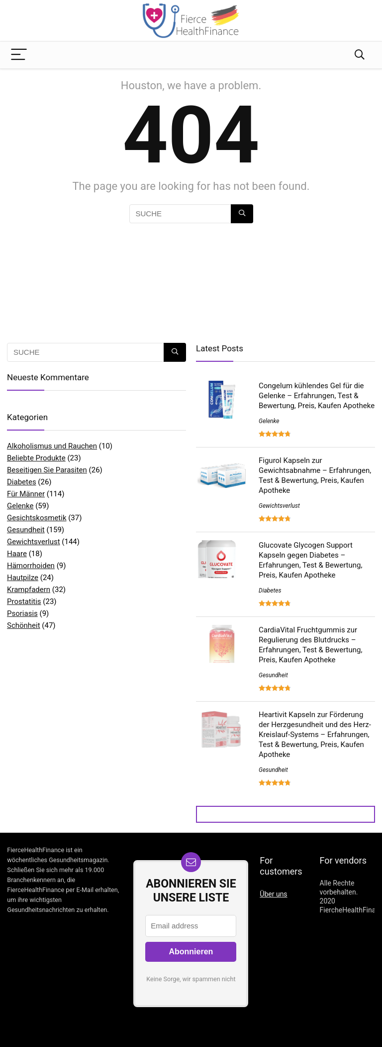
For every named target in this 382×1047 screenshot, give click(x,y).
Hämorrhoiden (31, 565)
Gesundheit (26, 529)
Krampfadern (28, 589)
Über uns (273, 894)
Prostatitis (24, 601)
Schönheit (23, 625)
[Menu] (19, 55)
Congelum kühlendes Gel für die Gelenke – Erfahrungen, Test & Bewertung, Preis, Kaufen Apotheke (317, 395)
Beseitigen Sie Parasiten (47, 469)
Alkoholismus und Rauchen (52, 446)
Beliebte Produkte (36, 457)
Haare (17, 553)
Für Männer (26, 493)
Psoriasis (22, 613)
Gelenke (20, 505)
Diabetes (21, 481)
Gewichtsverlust (33, 541)
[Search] (360, 55)
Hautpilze (22, 577)
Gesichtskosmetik (37, 517)
